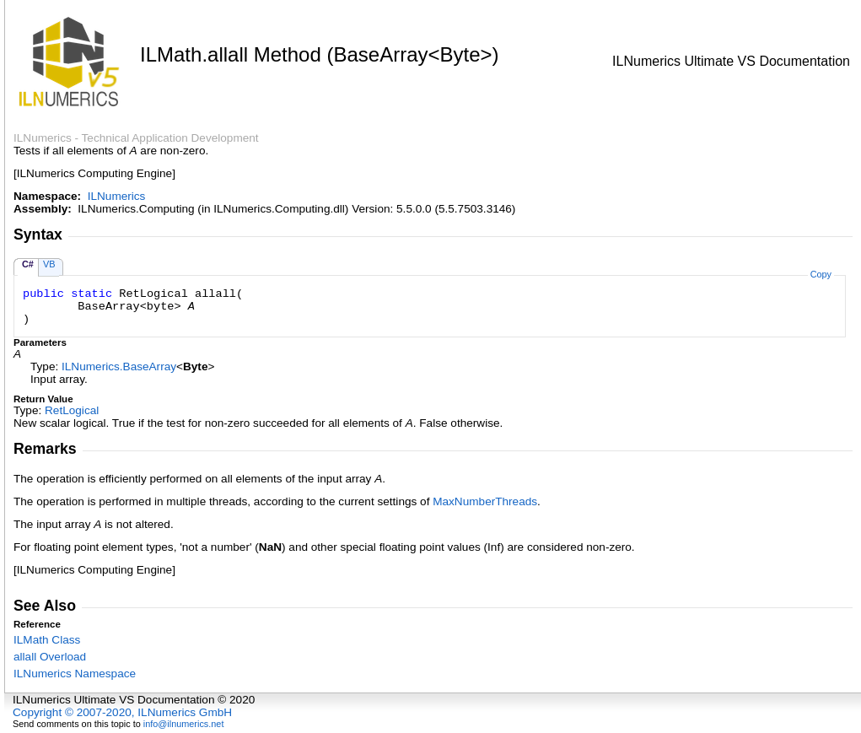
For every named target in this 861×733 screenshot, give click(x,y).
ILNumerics (117, 196)
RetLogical (72, 410)
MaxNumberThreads (485, 501)
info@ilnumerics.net (183, 724)
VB (49, 264)
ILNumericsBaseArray (119, 366)
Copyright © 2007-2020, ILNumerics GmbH (122, 712)
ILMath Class (46, 639)
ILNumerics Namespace (74, 673)
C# (28, 264)
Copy (820, 274)
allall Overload (49, 656)
